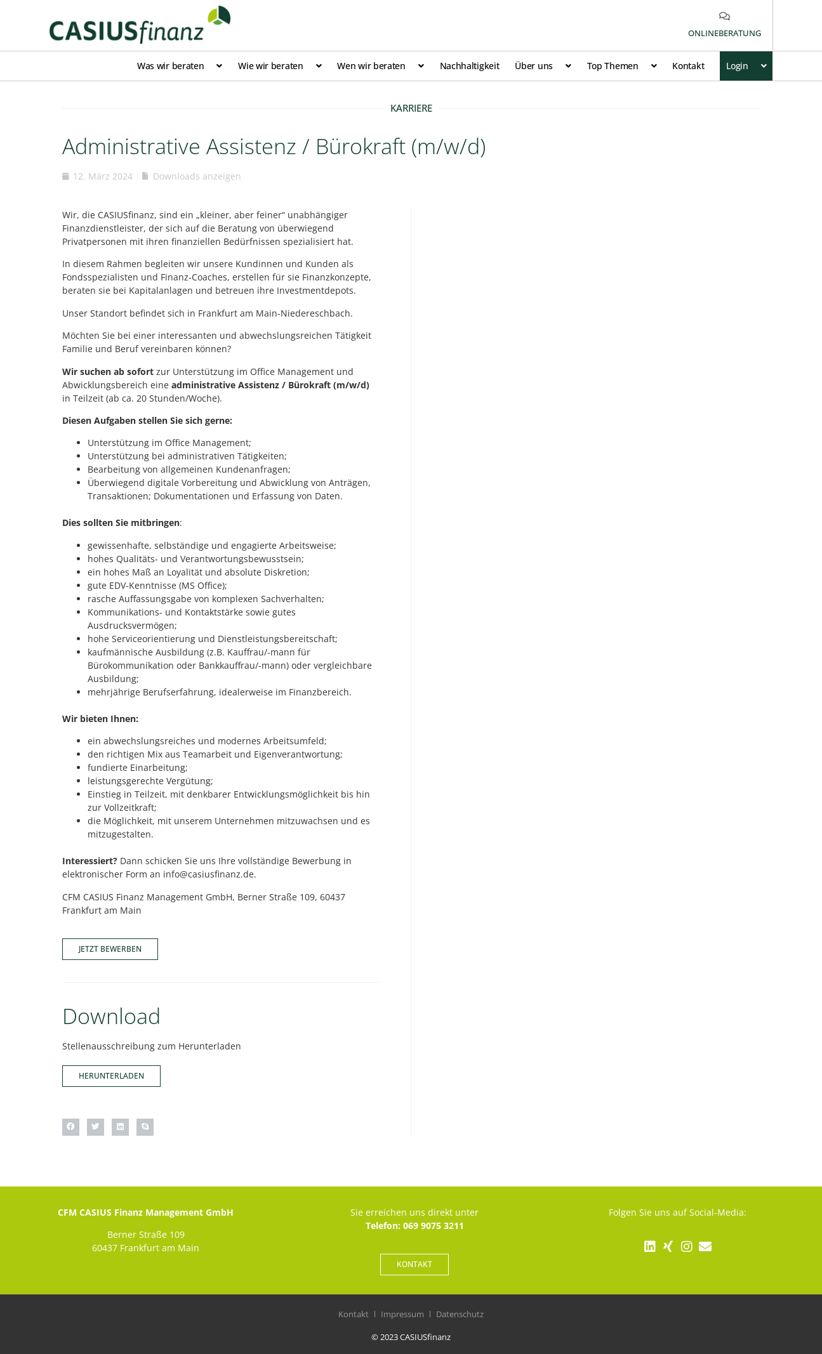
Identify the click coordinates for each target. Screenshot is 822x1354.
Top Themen (622, 66)
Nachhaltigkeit (470, 66)
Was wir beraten (179, 66)
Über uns (543, 66)
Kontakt (688, 66)
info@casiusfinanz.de (208, 874)
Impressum (402, 1314)
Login (746, 66)
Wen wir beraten (380, 66)
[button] (70, 1127)
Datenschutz (460, 1314)
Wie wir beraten (279, 66)
